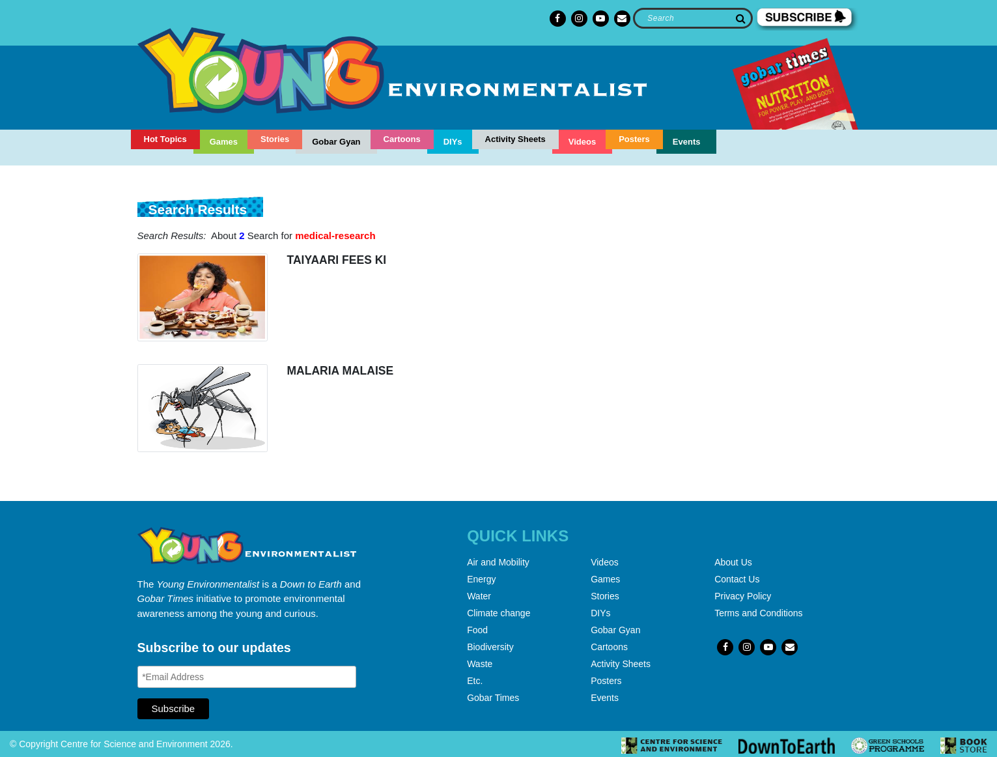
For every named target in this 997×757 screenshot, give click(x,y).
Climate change (498, 613)
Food (477, 630)
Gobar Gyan (336, 142)
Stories (274, 139)
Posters (634, 139)
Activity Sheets (515, 139)
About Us (733, 562)
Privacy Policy (742, 596)
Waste (479, 664)
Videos (582, 142)
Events (687, 142)
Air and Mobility (498, 562)
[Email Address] (246, 677)
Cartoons (402, 139)
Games (224, 142)
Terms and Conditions (758, 613)
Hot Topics (165, 139)
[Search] (692, 18)
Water (479, 596)
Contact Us (736, 579)
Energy (481, 579)
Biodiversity (490, 647)
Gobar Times (493, 698)
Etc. (475, 681)
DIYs (452, 142)
